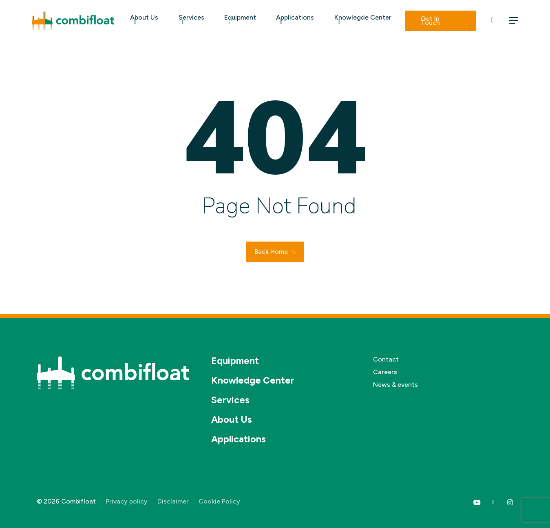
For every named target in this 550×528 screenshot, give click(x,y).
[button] (514, 20)
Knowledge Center (252, 380)
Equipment (235, 360)
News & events (395, 384)
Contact (386, 359)
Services (230, 400)
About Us (231, 419)
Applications (238, 439)
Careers (385, 372)
